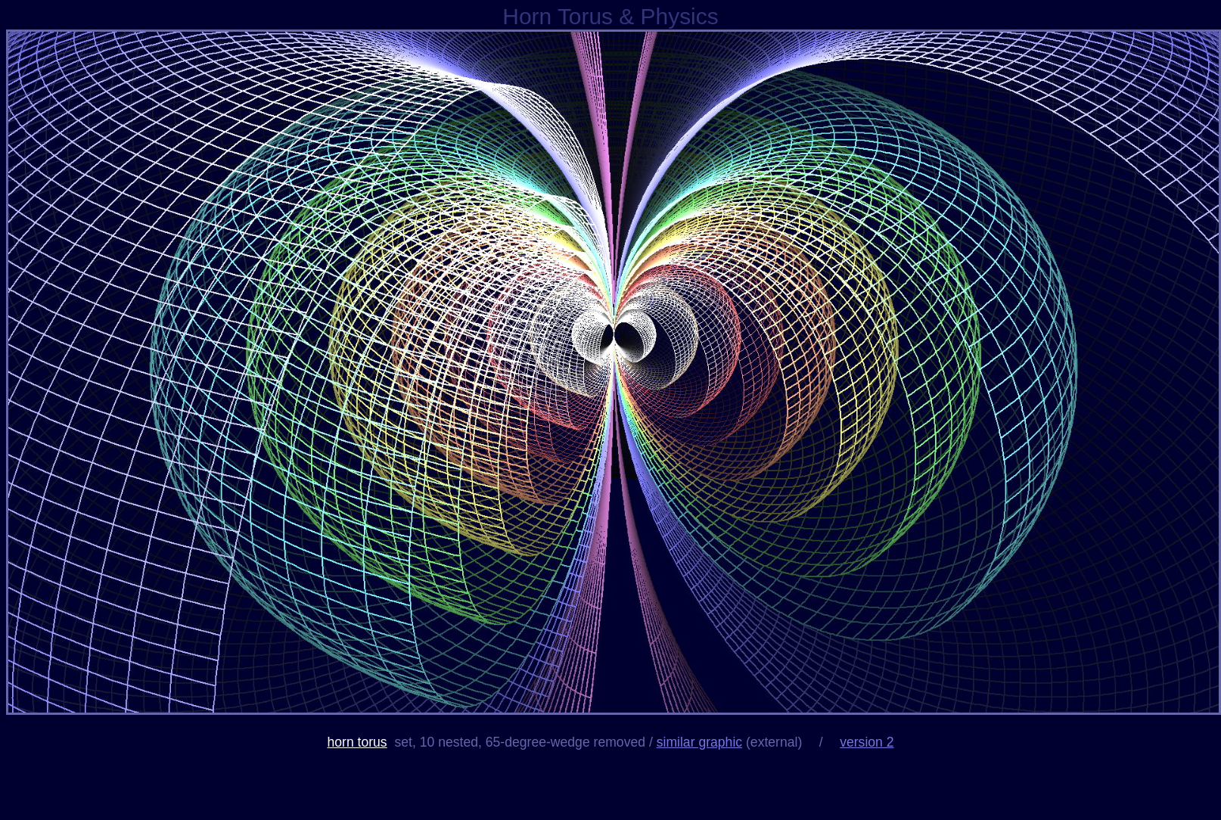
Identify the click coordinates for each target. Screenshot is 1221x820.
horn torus (357, 742)
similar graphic (699, 742)
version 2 (866, 742)
